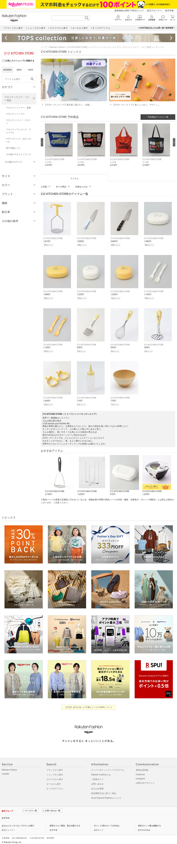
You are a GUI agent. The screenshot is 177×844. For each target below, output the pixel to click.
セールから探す (54, 782)
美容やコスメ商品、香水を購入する (65, 824)
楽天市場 (169, 10)
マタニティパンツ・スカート (18, 121)
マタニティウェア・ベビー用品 (17, 99)
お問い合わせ (97, 782)
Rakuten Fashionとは (101, 772)
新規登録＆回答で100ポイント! (129, 10)
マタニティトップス (15, 114)
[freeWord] (19, 79)
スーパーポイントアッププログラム (107, 768)
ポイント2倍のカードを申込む (107, 824)
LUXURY (5, 772)
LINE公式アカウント (145, 781)
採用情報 (50, 836)
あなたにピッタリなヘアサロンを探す (18, 824)
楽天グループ (153, 10)
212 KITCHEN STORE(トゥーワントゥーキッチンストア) (93, 47)
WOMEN (7, 69)
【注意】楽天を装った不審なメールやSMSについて (89, 705)
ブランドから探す (55, 768)
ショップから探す (55, 772)
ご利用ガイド (97, 777)
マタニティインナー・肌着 (18, 107)
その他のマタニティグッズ (18, 154)
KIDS (30, 69)
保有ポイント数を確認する (149, 824)
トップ (44, 47)
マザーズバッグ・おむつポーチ (18, 140)
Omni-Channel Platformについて (106, 796)
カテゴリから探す (55, 777)
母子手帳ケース (13, 148)
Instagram (140, 776)
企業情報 (5, 836)
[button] (59, 147)
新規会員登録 (142, 768)
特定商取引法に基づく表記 (103, 791)
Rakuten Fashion (57, 47)
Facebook (140, 772)
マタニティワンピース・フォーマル (18, 131)
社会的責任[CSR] (37, 836)
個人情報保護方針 (19, 836)
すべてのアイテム (55, 786)
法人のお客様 (97, 786)
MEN (19, 69)
